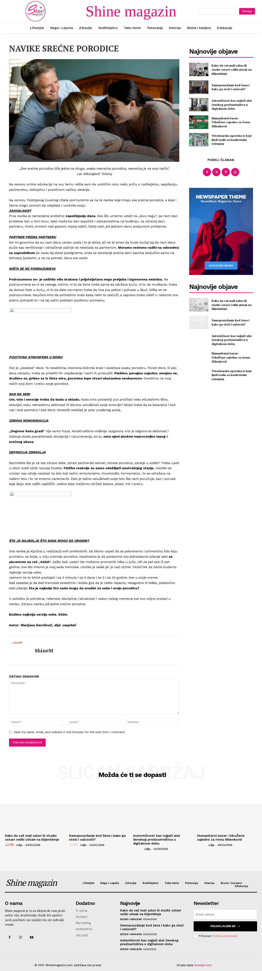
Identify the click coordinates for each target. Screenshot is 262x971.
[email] (225, 914)
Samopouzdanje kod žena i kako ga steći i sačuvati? (230, 87)
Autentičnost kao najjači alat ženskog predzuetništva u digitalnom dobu (232, 104)
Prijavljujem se (225, 926)
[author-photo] (10, 844)
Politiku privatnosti (225, 936)
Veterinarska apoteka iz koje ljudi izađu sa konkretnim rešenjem (232, 140)
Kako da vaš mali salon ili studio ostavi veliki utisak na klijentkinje (232, 69)
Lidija (19, 845)
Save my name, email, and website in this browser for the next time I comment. (69, 732)
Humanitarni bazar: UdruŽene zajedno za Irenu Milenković (231, 122)
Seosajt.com (203, 965)
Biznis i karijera (131, 919)
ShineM (44, 651)
